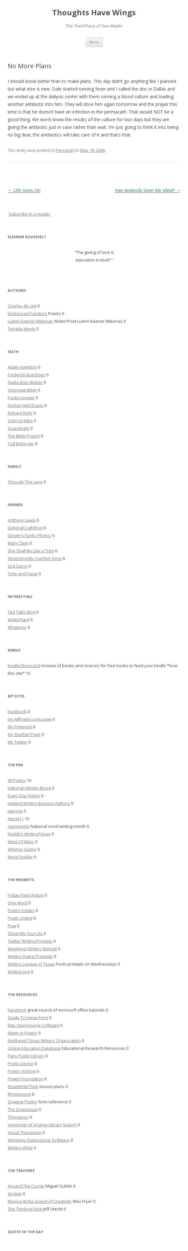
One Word (17, 903)
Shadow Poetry (22, 1102)
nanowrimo (19, 826)
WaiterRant (18, 619)
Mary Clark (18, 543)
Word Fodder (20, 857)
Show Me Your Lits (25, 933)
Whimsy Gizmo (22, 849)
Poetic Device (20, 1063)
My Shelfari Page (24, 734)
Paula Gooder (21, 398)
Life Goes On (24, 190)
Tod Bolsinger (21, 443)
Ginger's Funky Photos (29, 535)
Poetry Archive (22, 1071)
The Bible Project (24, 436)
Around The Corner (26, 1186)
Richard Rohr (20, 413)
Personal (64, 150)
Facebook (17, 711)
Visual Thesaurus (24, 1132)
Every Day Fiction (24, 795)
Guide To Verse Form (28, 1017)
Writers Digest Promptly (30, 956)
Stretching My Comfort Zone (34, 558)
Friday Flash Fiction (26, 895)
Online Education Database (34, 1048)
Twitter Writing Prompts (30, 941)
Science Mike (20, 420)
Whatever (17, 627)
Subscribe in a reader (29, 214)
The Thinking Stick (25, 1209)
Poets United (20, 918)
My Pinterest (20, 727)
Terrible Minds (21, 329)
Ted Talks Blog (21, 612)
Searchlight (18, 428)
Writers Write (20, 1148)
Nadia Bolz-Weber (25, 382)
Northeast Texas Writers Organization (44, 1040)
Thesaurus (18, 1117)
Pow (12, 926)
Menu (94, 42)
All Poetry (17, 780)
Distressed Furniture (27, 313)
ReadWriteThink (23, 1086)
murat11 (16, 818)
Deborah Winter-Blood (29, 788)
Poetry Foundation (25, 1079)
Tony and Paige (23, 574)
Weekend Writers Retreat (32, 949)
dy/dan (15, 1193)
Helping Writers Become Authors (39, 803)
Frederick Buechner (26, 375)
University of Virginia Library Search (42, 1125)
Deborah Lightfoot (25, 528)
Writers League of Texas (31, 964)
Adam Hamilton (22, 367)
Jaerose (15, 811)
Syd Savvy (18, 566)
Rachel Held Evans (25, 405)
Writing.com (19, 972)
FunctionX (17, 1010)
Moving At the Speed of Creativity (40, 1201)
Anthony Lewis (22, 520)
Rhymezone (19, 1094)
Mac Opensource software (33, 1025)
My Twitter (17, 742)
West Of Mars (21, 841)
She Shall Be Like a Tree (31, 551)
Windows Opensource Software (38, 1140)
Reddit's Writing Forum (29, 834)
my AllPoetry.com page (29, 719)
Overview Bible (22, 390)
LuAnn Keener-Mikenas (30, 321)
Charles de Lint (22, 306)
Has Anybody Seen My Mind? (147, 190)
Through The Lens (25, 482)
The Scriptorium (23, 1109)
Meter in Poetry (22, 1033)
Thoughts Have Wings (94, 13)
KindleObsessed (24, 665)
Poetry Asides (21, 910)
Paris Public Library (26, 1056)
